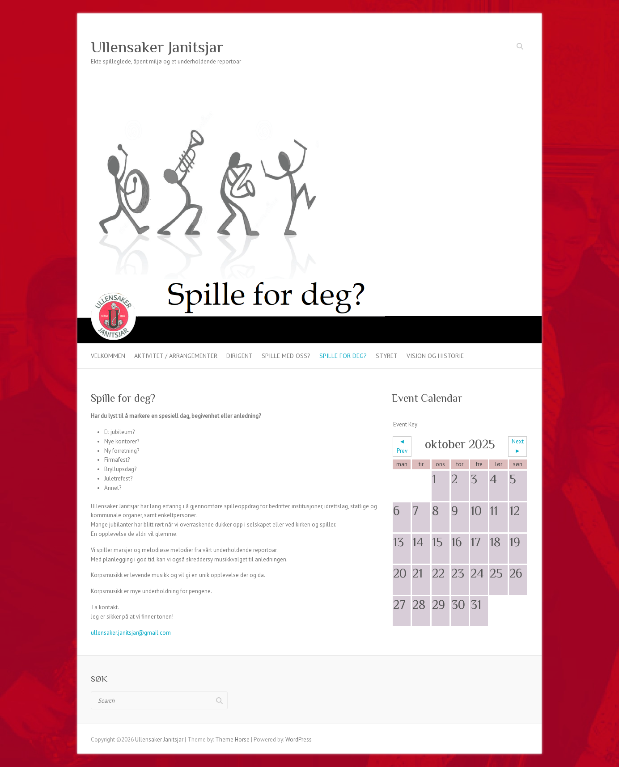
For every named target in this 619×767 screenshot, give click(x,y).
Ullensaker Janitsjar (157, 47)
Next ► (518, 446)
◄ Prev (402, 446)
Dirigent (239, 356)
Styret (387, 356)
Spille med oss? (286, 356)
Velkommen (108, 356)
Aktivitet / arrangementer (175, 356)
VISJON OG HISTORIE (435, 356)
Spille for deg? (343, 356)
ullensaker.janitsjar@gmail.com (131, 632)
